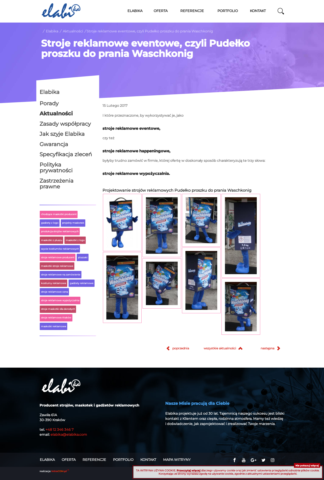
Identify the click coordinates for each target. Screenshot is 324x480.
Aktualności (73, 31)
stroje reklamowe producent (57, 257)
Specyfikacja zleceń (66, 154)
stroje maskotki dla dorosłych (58, 308)
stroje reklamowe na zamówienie (60, 274)
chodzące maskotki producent (58, 214)
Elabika (52, 31)
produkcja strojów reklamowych (60, 231)
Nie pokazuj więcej (307, 465)
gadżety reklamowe (81, 283)
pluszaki (82, 257)
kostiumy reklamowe (53, 283)
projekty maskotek (73, 222)
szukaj (281, 11)
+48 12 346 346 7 (59, 430)
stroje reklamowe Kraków (56, 317)
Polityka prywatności (56, 167)
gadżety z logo (49, 222)
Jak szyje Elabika (62, 134)
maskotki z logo (75, 240)
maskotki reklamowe (53, 326)
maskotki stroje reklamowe (57, 266)
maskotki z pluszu (51, 240)
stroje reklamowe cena (54, 291)
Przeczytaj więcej (188, 470)
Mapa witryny (177, 460)
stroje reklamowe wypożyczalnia (60, 300)
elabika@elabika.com (68, 435)
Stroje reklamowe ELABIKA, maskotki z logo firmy (61, 10)
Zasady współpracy (65, 124)
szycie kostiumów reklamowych (60, 248)
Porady (49, 103)
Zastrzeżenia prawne (56, 183)
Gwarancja (54, 144)
